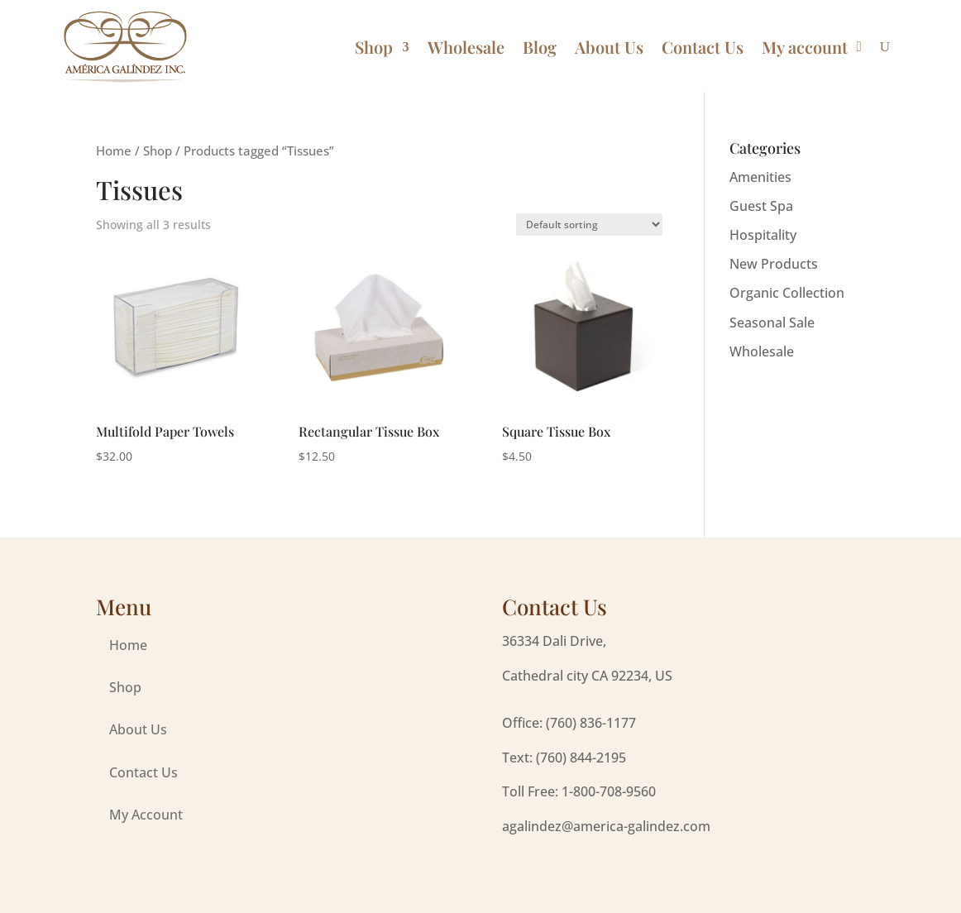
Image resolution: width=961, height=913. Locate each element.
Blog (540, 47)
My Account (146, 814)
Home (113, 150)
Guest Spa (761, 206)
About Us (609, 47)
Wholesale (466, 47)
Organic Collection (786, 293)
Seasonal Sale (772, 322)
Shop (374, 47)
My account (805, 47)
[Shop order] (589, 224)
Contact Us (702, 47)
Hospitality (762, 235)
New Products (773, 264)
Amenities (760, 177)
